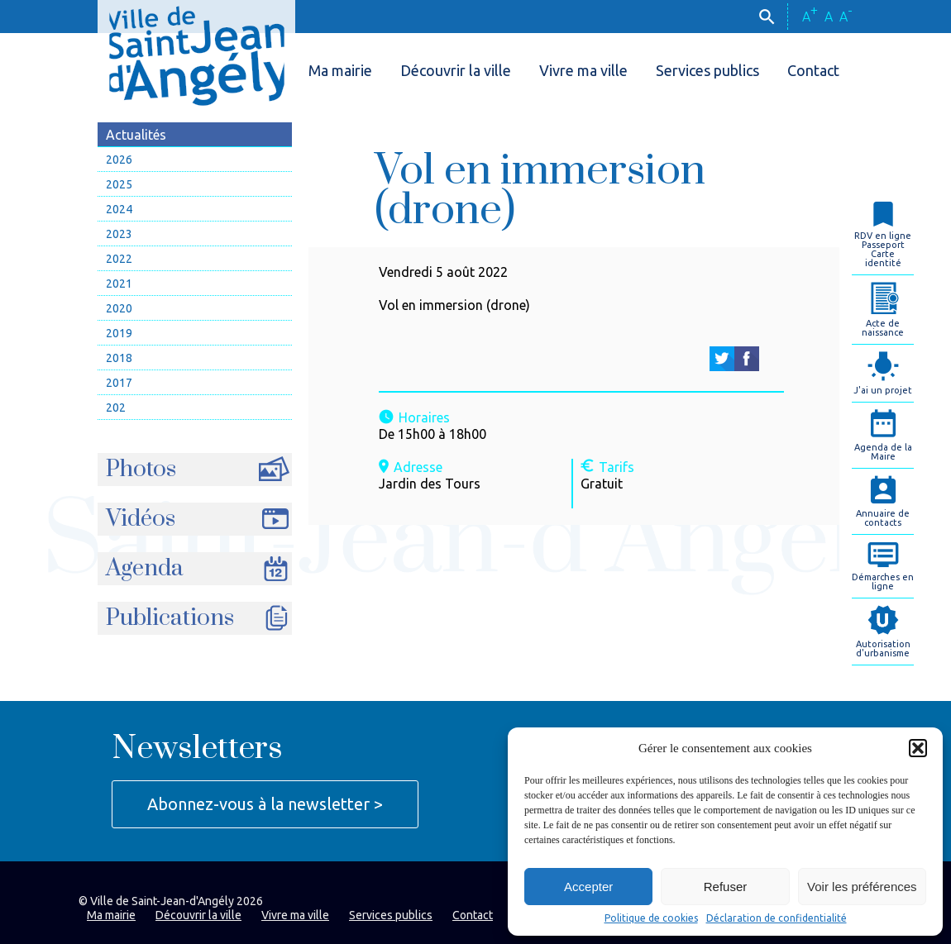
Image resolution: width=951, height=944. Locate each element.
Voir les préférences (862, 887)
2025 (119, 184)
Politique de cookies (651, 918)
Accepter (588, 887)
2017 (119, 383)
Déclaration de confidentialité (776, 918)
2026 (119, 159)
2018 (119, 358)
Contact (813, 70)
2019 (119, 333)
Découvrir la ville (455, 70)
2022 (119, 259)
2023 (119, 234)
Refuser (726, 887)
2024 (119, 209)
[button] (918, 748)
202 (116, 407)
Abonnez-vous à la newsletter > (265, 803)
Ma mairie (340, 70)
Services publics (707, 70)
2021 (119, 283)
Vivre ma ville (583, 70)
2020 (119, 308)
